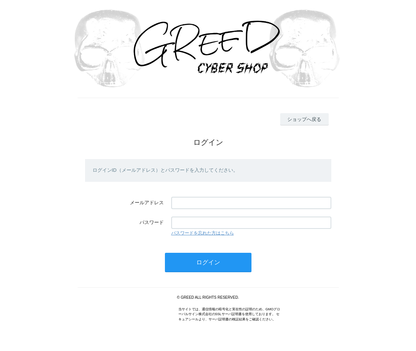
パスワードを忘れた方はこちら (202, 233)
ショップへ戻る (304, 119)
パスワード (152, 222)
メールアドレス (147, 202)
